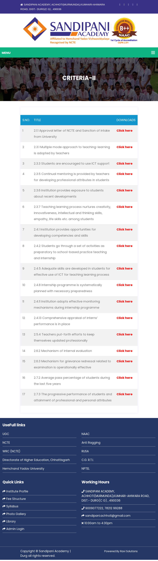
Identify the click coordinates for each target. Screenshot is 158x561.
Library (9, 523)
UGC (6, 435)
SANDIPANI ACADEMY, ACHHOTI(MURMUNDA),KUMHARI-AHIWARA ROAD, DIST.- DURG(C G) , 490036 (115, 497)
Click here (125, 132)
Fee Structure (14, 500)
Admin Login (13, 530)
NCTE (6, 444)
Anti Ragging (91, 444)
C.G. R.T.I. (88, 461)
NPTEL (86, 470)
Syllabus (10, 507)
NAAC (86, 435)
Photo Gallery (14, 515)
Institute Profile (15, 493)
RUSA (85, 452)
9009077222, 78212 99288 (102, 509)
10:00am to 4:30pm (97, 524)
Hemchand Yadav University (23, 470)
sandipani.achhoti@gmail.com (106, 517)
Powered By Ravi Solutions (119, 552)
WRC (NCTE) (11, 452)
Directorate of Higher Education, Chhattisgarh (36, 461)
